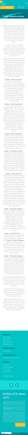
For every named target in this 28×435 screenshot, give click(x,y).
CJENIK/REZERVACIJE (7, 7)
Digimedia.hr (17, 434)
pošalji (20, 424)
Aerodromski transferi (8, 367)
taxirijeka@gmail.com (7, 344)
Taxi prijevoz (5, 364)
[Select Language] (6, 433)
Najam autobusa (6, 371)
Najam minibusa (6, 369)
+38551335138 (6, 340)
